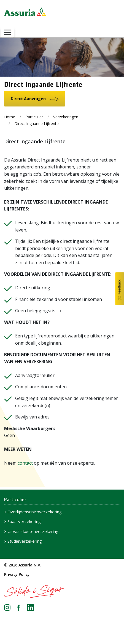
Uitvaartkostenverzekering (32, 531)
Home (9, 116)
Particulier (34, 116)
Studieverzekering (24, 541)
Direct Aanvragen (28, 98)
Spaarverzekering (24, 521)
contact (25, 463)
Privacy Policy (17, 574)
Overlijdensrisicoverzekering (34, 511)
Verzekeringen (65, 116)
